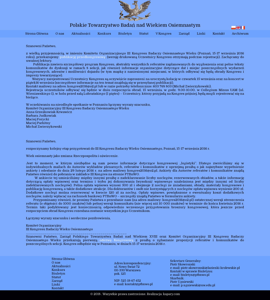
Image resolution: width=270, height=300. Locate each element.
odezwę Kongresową (116, 240)
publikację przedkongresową (82, 57)
